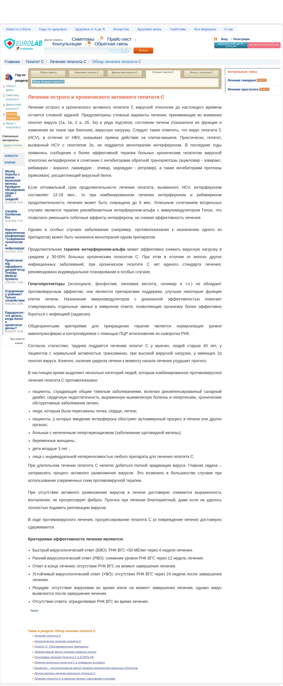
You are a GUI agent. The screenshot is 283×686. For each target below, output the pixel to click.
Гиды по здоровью (53, 29)
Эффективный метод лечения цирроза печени (65, 651)
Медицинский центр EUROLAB (231, 45)
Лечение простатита (243, 89)
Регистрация (241, 39)
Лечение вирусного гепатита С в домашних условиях (69, 662)
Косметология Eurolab (264, 45)
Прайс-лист (119, 39)
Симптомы (178, 29)
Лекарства (121, 29)
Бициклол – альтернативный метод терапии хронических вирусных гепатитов (86, 668)
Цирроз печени (13, 145)
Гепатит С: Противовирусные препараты (61, 646)
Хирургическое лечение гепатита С (57, 641)
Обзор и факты (48, 72)
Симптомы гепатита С (87, 72)
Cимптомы (83, 39)
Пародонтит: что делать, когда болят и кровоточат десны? (15, 320)
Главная (12, 62)
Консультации (67, 43)
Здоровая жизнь (149, 29)
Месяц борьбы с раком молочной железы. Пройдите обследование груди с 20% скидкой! (16, 185)
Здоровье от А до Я (90, 29)
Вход (224, 39)
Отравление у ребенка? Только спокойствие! (15, 295)
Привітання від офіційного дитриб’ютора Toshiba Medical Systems (16, 270)
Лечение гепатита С (68, 62)
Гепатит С (35, 62)
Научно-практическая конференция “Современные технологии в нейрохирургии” (17, 239)
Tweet (34, 610)
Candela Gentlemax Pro (13, 214)
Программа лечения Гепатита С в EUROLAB (64, 657)
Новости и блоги (18, 29)
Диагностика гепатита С (125, 72)
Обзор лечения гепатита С (48, 81)
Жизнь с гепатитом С (201, 72)
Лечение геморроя (242, 80)
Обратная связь (111, 43)
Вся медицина (205, 29)
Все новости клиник (18, 341)
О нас (228, 29)
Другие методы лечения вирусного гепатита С (65, 673)
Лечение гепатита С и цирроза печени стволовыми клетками (74, 678)
